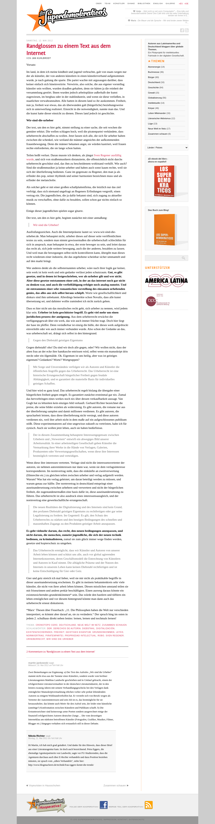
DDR (49, 628)
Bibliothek (144, 3)
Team (108, 3)
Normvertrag (35, 636)
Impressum (110, 819)
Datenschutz (136, 819)
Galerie (170, 3)
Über (99, 3)
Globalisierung (155, 98)
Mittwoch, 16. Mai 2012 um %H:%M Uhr (45, 665)
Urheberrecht (35, 639)
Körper (151, 108)
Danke (131, 3)
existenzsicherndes (39, 632)
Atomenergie (154, 67)
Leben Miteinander (157, 113)
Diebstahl (88, 628)
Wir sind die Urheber (59, 639)
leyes (119, 632)
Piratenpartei (55, 636)
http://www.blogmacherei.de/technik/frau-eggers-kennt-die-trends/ (61, 765)
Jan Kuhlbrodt (41, 58)
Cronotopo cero (47, 625)
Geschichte (153, 87)
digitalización (105, 628)
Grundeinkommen (103, 632)
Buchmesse (153, 72)
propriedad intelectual (80, 636)
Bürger (151, 77)
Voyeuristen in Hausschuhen (44, 785)
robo (101, 636)
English (158, 3)
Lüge (150, 123)
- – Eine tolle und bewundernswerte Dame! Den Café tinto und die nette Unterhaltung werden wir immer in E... (160, 13)
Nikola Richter (36, 735)
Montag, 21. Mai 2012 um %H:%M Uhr (45, 738)
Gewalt (151, 93)
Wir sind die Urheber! (46, 225)
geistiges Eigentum (78, 632)
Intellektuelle (154, 103)
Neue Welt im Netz (89, 625)
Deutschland (67, 625)
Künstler (119, 3)
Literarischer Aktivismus (159, 118)
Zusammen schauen (114, 625)
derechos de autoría (67, 628)
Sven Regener (115, 636)
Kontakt (122, 819)
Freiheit (59, 632)
